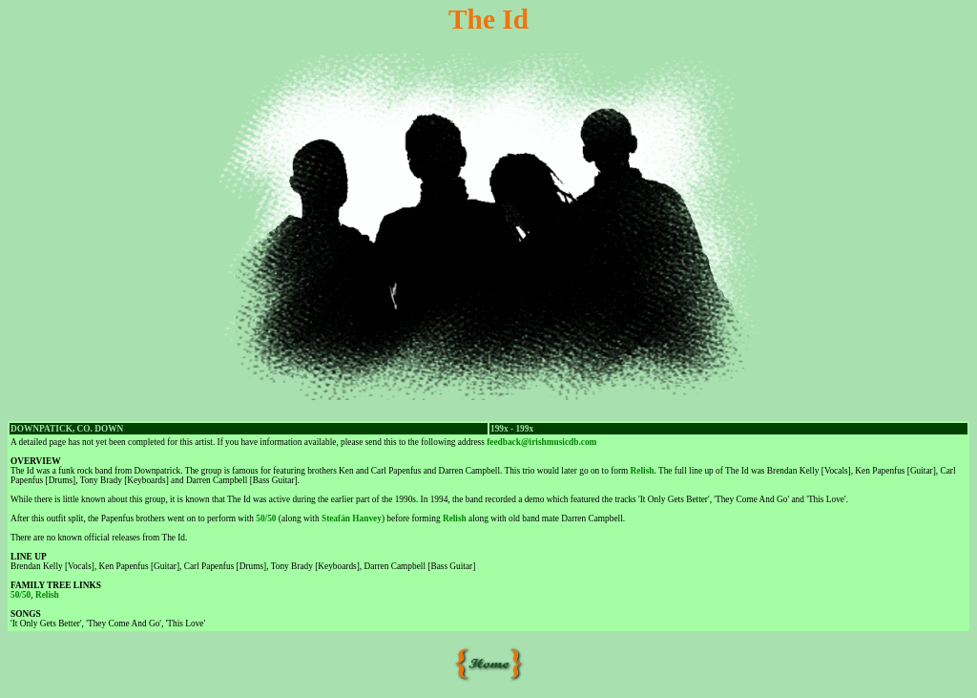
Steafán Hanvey (352, 518)
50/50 (266, 518)
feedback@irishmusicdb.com (541, 442)
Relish (643, 471)
